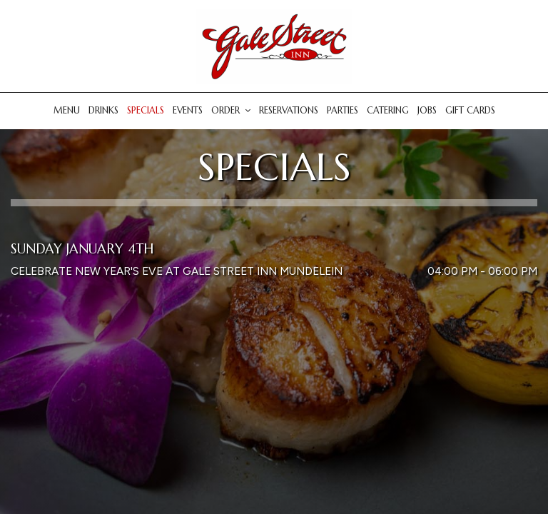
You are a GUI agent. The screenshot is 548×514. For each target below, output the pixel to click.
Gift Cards (470, 110)
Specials (145, 110)
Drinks (103, 110)
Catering (388, 110)
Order (230, 110)
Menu (67, 110)
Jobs (427, 110)
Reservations (288, 110)
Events (188, 110)
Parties (342, 110)
